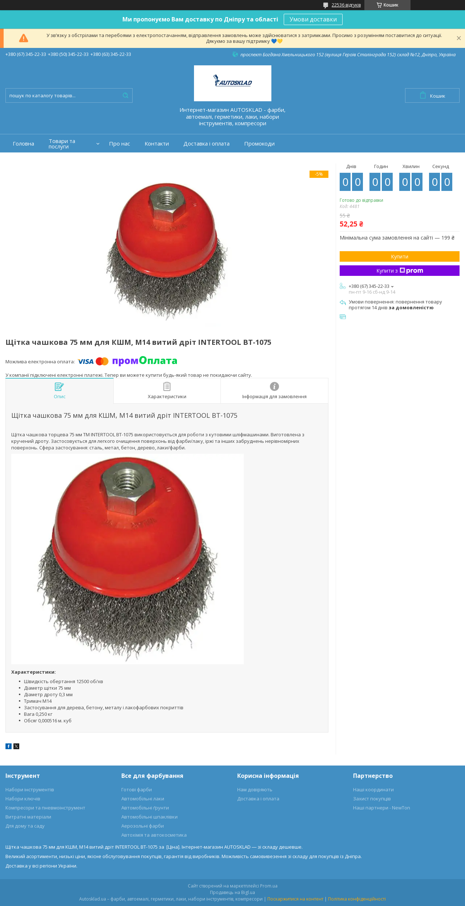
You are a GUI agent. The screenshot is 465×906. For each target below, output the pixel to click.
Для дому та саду (25, 826)
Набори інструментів (29, 789)
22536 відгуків (346, 5)
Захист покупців (372, 798)
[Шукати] (125, 95)
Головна (23, 143)
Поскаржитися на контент (295, 899)
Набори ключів (22, 798)
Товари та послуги (62, 143)
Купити (399, 256)
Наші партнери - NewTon (381, 807)
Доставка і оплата (206, 143)
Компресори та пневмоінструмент (45, 807)
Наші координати (373, 789)
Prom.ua (269, 886)
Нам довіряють (254, 789)
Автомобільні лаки (142, 798)
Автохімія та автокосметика (154, 835)
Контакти (157, 143)
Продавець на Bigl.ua (232, 892)
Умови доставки (313, 19)
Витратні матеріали (28, 816)
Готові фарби (136, 789)
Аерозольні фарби (142, 826)
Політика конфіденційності (357, 899)
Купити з (399, 270)
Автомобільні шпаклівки (149, 816)
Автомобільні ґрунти (145, 807)
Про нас (119, 143)
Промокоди (259, 143)
